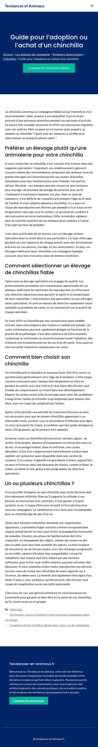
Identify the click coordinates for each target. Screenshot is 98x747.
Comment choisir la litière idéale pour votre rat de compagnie (49, 625)
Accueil (8, 54)
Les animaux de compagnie (32, 54)
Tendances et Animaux (25, 6)
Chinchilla (9, 59)
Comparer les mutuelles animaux (49, 68)
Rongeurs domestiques (68, 54)
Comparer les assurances (28, 700)
